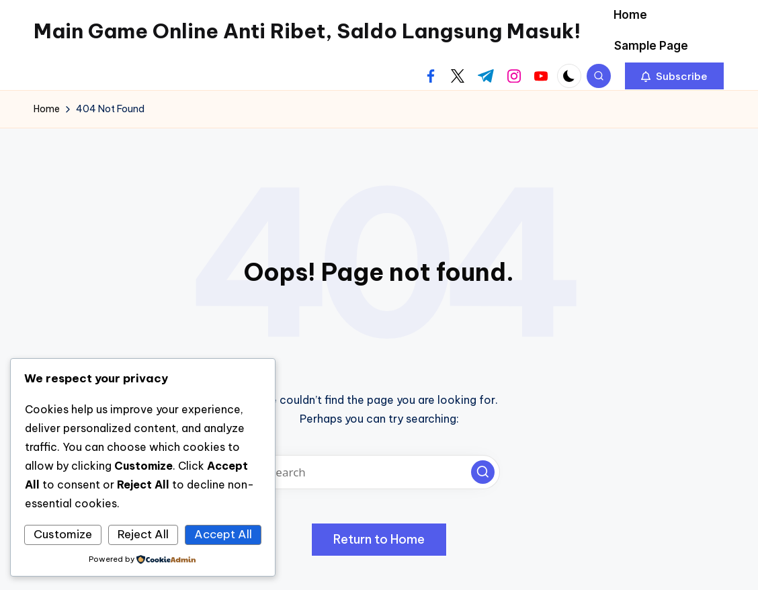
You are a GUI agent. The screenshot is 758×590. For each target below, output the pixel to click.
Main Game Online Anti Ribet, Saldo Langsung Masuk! (307, 31)
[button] (674, 76)
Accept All (223, 534)
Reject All (143, 534)
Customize (63, 534)
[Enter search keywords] (379, 472)
